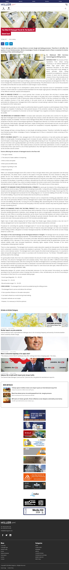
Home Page (3, 568)
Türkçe (60, 1)
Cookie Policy (11, 568)
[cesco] (34, 468)
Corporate (3, 545)
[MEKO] (34, 494)
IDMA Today (38, 559)
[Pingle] (34, 442)
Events (2, 551)
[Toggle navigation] (66, 5)
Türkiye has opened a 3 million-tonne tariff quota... (23, 389)
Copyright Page (4, 547)
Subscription (4, 555)
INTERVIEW (37, 549)
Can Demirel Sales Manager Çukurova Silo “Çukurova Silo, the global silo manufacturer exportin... (28, 377)
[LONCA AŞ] (34, 502)
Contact (2, 559)
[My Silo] (34, 434)
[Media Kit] (34, 511)
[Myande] (34, 477)
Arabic (33, 1)
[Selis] (34, 451)
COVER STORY (38, 547)
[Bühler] (34, 460)
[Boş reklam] (34, 425)
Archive (2, 557)
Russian (47, 1)
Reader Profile (4, 549)
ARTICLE (37, 551)
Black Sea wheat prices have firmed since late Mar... (23, 395)
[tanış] (34, 485)
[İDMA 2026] (34, 415)
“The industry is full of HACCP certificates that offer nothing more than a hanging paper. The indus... (28, 356)
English (7, 1)
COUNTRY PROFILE (39, 553)
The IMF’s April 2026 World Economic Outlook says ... (23, 401)
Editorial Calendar (5, 553)
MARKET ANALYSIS (39, 557)
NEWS (36, 545)
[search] (65, 8)
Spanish (20, 1)
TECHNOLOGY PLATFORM (41, 555)
